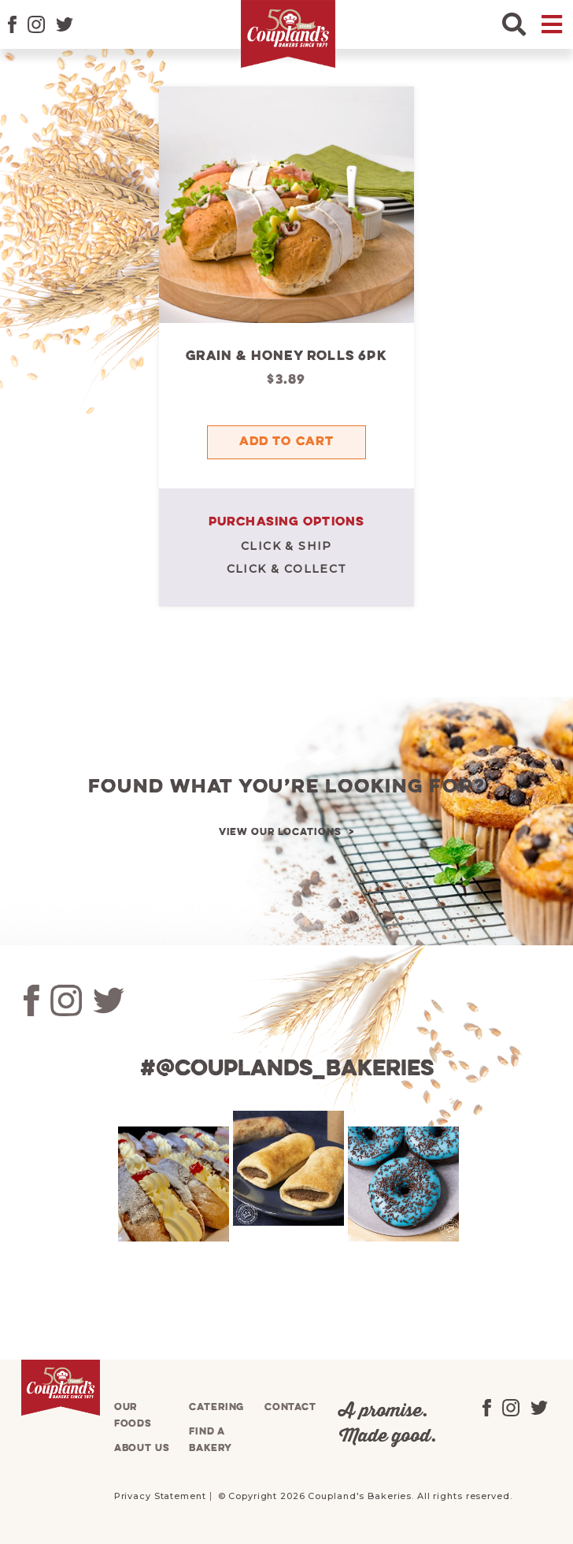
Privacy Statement (160, 1495)
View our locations (280, 832)
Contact (290, 1407)
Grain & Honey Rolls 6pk (286, 356)
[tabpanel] (171, 1184)
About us (142, 1448)
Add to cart (286, 441)
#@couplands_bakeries (287, 1069)
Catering (216, 1407)
